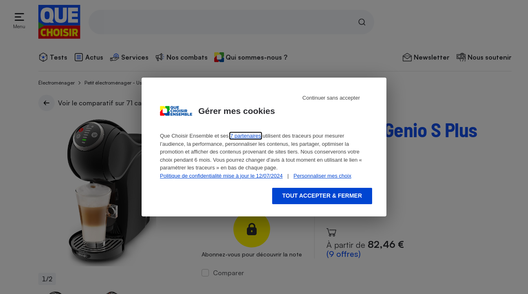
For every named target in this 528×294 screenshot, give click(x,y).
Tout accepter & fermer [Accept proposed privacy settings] (322, 195)
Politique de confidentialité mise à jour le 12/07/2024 (221, 176)
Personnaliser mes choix (322, 176)
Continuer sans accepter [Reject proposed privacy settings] (331, 98)
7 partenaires (245, 136)
